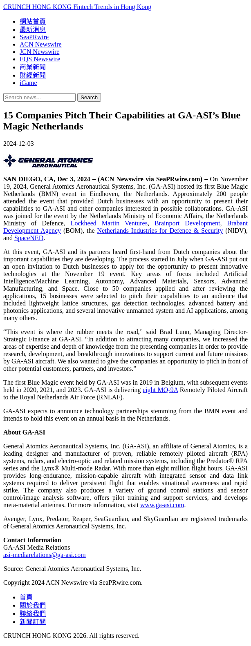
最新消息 (33, 29)
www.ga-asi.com (162, 504)
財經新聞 (33, 75)
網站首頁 (33, 21)
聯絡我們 (33, 613)
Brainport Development (187, 223)
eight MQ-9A (160, 389)
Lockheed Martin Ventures (109, 223)
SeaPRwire (34, 36)
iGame (28, 82)
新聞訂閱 (33, 621)
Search (89, 97)
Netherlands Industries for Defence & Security (160, 230)
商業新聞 (33, 67)
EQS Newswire (40, 59)
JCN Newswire (39, 51)
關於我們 (33, 605)
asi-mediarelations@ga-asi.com (44, 554)
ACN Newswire (41, 44)
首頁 (26, 597)
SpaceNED (28, 237)
